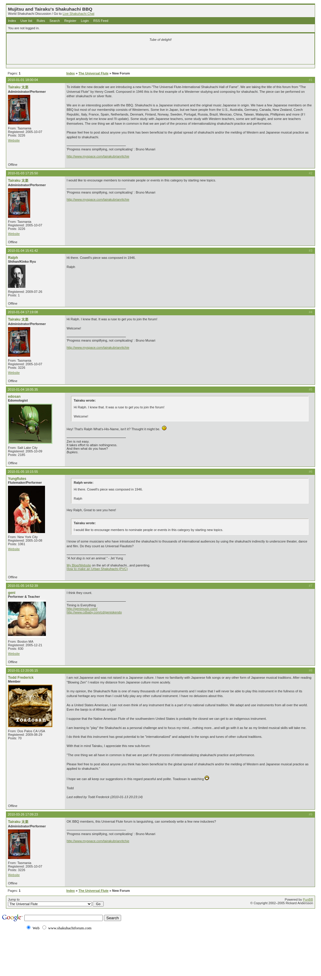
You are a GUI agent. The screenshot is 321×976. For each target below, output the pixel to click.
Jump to (56, 902)
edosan (14, 396)
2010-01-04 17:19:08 (23, 312)
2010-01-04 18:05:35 (23, 389)
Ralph (13, 258)
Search (54, 20)
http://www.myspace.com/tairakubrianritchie (98, 156)
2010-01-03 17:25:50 (23, 173)
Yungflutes (17, 479)
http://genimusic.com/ (82, 608)
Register (70, 20)
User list (26, 20)
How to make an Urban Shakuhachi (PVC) (97, 569)
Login (85, 20)
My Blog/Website (79, 565)
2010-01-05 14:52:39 (23, 585)
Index (12, 20)
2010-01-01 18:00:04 (23, 80)
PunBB (308, 899)
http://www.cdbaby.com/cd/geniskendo (94, 612)
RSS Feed (100, 20)
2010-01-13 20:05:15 (23, 670)
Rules (41, 20)
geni (11, 593)
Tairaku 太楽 (18, 87)
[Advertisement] (90, 54)
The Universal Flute (93, 73)
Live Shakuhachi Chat (78, 13)
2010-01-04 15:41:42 (23, 250)
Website (14, 140)
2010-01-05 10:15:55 (23, 471)
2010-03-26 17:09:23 (23, 814)
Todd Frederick (20, 677)
